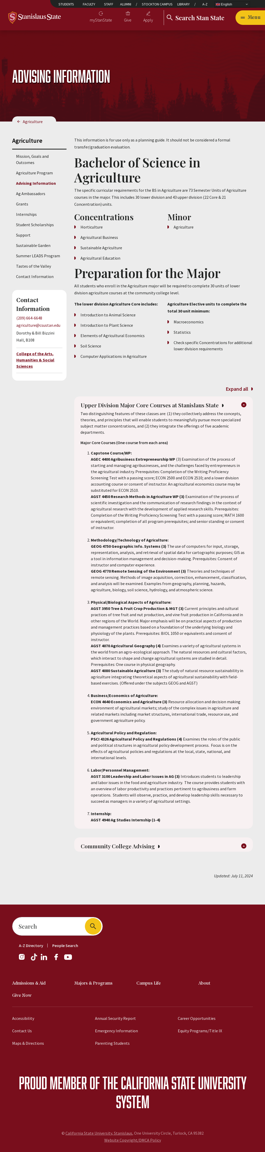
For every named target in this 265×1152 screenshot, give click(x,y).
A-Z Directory (31, 945)
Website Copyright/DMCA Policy (132, 1140)
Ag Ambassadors (30, 193)
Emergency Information (116, 1030)
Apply (148, 20)
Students (66, 4)
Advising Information (36, 183)
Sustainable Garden (33, 245)
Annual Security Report (115, 1018)
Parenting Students (112, 1043)
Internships (26, 214)
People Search (65, 945)
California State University (183, 1082)
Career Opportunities (197, 1018)
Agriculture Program (34, 172)
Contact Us (22, 1030)
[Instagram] (24, 959)
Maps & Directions (28, 1043)
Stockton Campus (157, 4)
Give (127, 20)
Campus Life (148, 983)
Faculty (89, 4)
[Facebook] (58, 959)
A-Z (205, 4)
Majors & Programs (93, 983)
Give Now (22, 995)
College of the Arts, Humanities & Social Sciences (35, 360)
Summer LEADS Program (38, 255)
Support (23, 235)
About (204, 983)
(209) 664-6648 (29, 318)
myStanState (101, 20)
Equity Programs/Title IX (200, 1030)
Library (183, 4)
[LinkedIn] (44, 959)
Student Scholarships (35, 224)
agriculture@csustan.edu (38, 325)
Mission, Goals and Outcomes (32, 159)
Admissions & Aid (29, 983)
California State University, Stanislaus (98, 1133)
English (224, 4)
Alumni (125, 4)
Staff (108, 4)
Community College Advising (124, 859)
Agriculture (33, 121)
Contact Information (35, 276)
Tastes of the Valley (33, 266)
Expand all (239, 389)
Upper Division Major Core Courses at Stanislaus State (157, 411)
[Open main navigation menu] (250, 17)
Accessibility (23, 1018)
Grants (22, 204)
